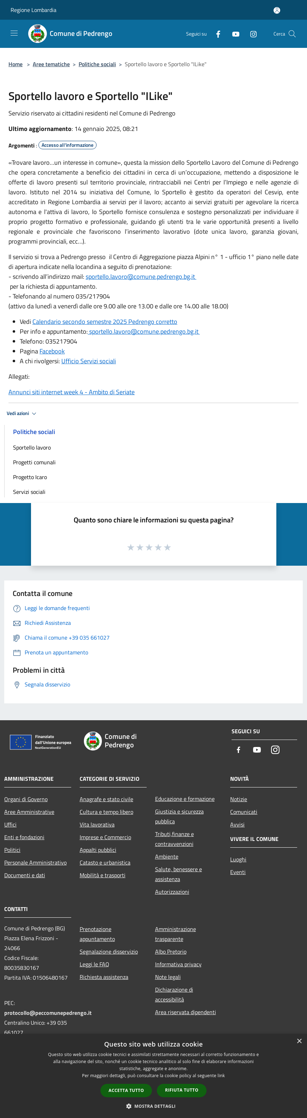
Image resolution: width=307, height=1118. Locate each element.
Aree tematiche (51, 64)
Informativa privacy (178, 964)
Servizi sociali (29, 492)
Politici (12, 850)
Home (15, 64)
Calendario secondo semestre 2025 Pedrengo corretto (104, 321)
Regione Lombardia (33, 10)
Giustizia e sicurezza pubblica (179, 816)
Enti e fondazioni (24, 837)
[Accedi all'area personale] (277, 10)
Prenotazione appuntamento (97, 934)
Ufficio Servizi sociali (88, 361)
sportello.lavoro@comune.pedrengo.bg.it (141, 276)
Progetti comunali (34, 462)
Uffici (10, 824)
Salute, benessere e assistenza (178, 874)
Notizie (238, 799)
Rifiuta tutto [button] (181, 1090)
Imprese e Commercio (105, 837)
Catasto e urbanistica (105, 862)
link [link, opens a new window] (221, 1076)
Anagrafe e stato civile (106, 799)
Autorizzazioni (172, 891)
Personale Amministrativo (35, 862)
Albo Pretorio (170, 951)
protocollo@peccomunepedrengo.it (48, 1013)
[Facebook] (215, 33)
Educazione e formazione (185, 798)
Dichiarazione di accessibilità (174, 994)
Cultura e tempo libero (106, 812)
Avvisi (237, 824)
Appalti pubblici (98, 850)
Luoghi (238, 859)
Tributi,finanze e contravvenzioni (174, 839)
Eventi (238, 872)
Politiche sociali (97, 64)
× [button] (299, 1041)
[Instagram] (251, 33)
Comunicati (243, 812)
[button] (153, 1106)
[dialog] (153, 1076)
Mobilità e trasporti (102, 875)
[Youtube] (233, 33)
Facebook (52, 351)
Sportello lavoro (32, 447)
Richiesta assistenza (104, 977)
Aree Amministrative (29, 812)
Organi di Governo (26, 799)
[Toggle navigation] (14, 33)
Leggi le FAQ (94, 964)
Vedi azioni (22, 413)
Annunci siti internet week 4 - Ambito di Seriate (71, 392)
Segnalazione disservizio (109, 951)
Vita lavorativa (97, 824)
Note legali (168, 977)
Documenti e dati (24, 875)
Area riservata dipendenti (185, 1012)
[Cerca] (292, 34)
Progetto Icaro (30, 477)
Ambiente (166, 856)
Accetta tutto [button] (126, 1090)
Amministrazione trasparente (175, 934)
